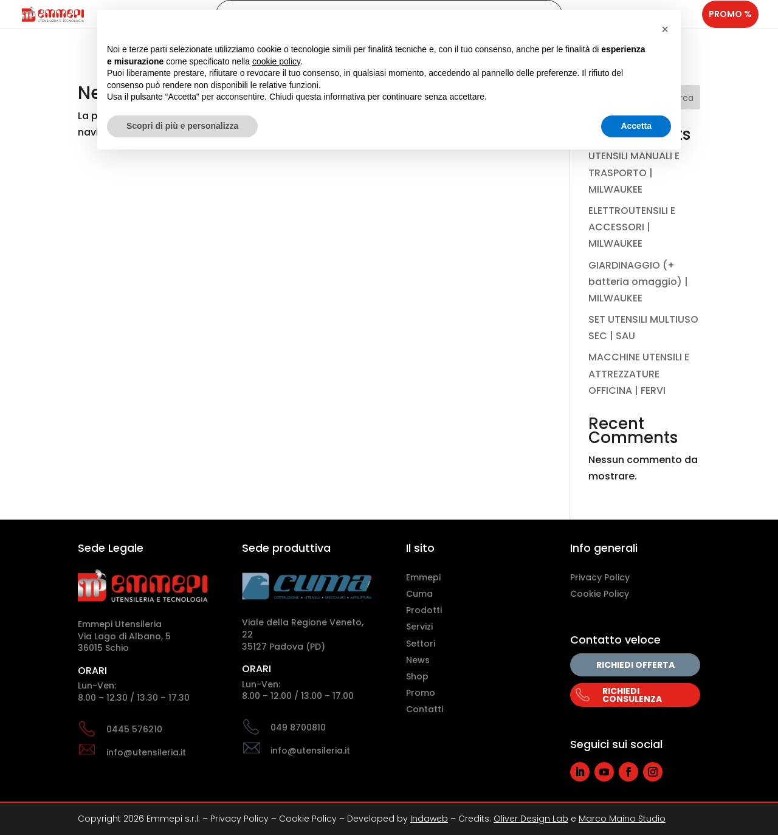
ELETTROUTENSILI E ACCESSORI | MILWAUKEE (631, 227)
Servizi (419, 626)
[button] (665, 29)
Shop (417, 676)
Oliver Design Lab (531, 819)
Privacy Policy (600, 577)
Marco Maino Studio (622, 819)
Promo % (730, 25)
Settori (420, 643)
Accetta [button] (636, 126)
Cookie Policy (599, 594)
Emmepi (423, 577)
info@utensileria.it (146, 752)
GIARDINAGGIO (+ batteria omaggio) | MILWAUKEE (638, 281)
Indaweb (429, 819)
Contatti (424, 709)
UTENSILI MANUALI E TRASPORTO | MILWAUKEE (634, 172)
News (418, 660)
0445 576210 (134, 729)
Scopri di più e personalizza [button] (182, 126)
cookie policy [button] (276, 61)
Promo (420, 693)
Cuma (419, 594)
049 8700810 (298, 727)
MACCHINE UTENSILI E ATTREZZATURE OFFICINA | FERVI (638, 373)
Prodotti (424, 610)
